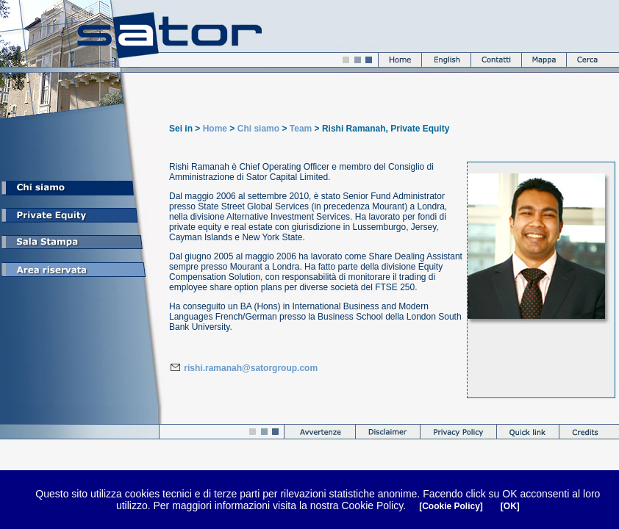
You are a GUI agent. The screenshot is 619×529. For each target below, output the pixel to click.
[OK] (510, 506)
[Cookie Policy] (451, 506)
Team (301, 128)
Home (215, 128)
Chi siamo (258, 128)
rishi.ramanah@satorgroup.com (250, 368)
